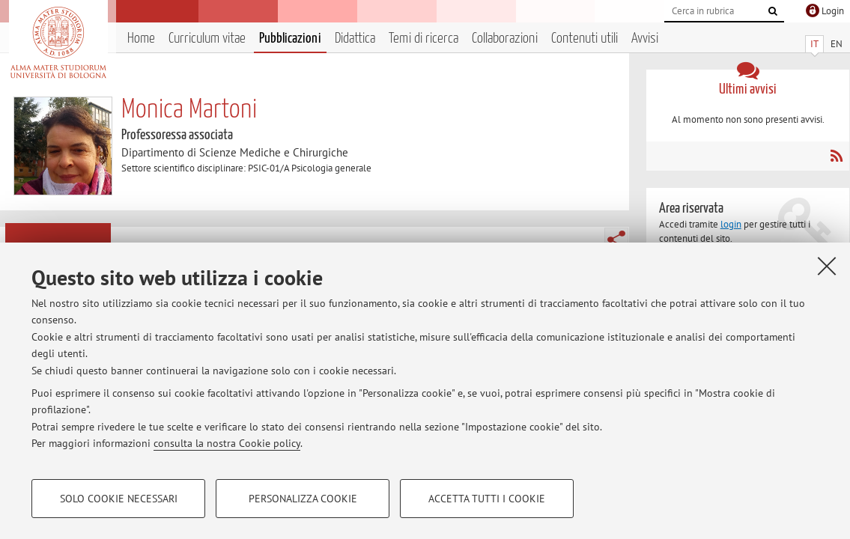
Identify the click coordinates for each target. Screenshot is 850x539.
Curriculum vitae (207, 38)
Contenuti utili (584, 38)
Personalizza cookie (303, 498)
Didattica (355, 38)
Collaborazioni (505, 38)
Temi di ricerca (423, 38)
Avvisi (644, 38)
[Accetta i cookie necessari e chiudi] (827, 266)
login (730, 224)
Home (141, 38)
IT (814, 43)
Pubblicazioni (290, 38)
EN (837, 43)
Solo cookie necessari (118, 498)
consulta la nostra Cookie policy (227, 443)
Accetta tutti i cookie (486, 498)
